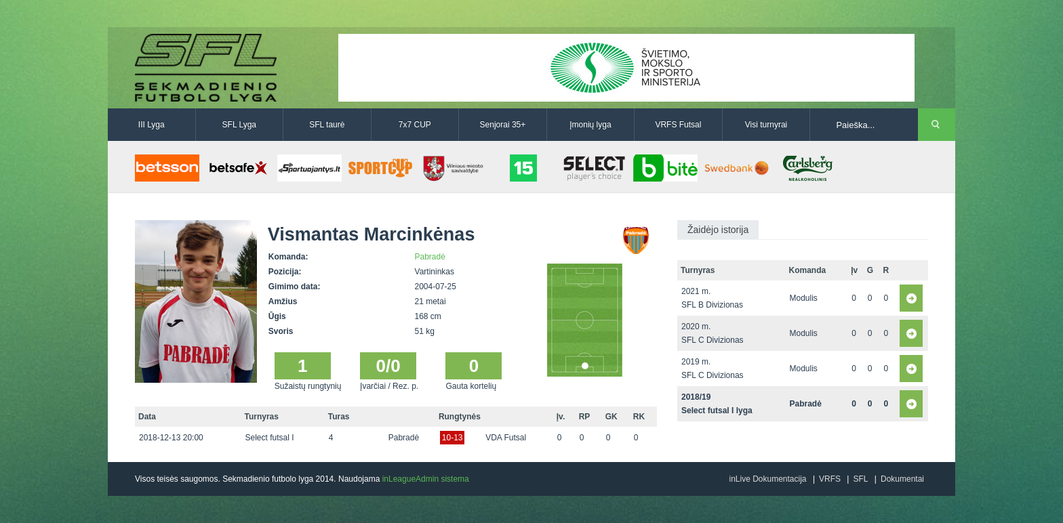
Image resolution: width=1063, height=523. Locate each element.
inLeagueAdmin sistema (425, 479)
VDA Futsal (505, 437)
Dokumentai (902, 479)
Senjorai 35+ (503, 124)
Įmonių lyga (590, 124)
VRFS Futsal (678, 124)
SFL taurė (326, 124)
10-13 (452, 437)
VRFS (830, 479)
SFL (860, 479)
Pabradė (430, 257)
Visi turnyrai (766, 124)
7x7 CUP (415, 124)
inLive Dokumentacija (767, 479)
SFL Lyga (239, 124)
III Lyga (151, 124)
